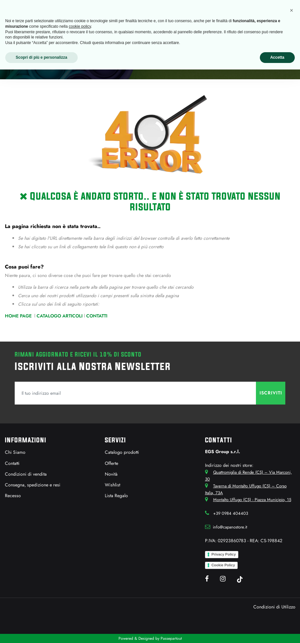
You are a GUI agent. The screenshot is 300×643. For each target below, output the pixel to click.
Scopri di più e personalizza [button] (41, 57)
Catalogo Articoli (60, 316)
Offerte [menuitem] (111, 463)
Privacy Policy (224, 554)
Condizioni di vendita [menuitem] (26, 474)
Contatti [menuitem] (12, 463)
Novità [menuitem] (111, 474)
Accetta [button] (277, 57)
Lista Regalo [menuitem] (116, 495)
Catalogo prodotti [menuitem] (122, 452)
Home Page (19, 316)
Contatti (96, 316)
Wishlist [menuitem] (112, 485)
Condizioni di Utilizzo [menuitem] (274, 607)
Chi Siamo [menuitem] (15, 452)
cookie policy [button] (80, 26)
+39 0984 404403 (230, 513)
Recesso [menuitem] (13, 495)
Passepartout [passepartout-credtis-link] (171, 638)
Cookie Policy (223, 565)
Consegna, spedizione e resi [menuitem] (32, 485)
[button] (270, 393)
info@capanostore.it (230, 527)
